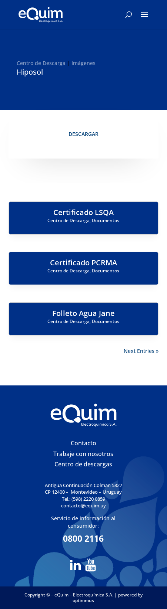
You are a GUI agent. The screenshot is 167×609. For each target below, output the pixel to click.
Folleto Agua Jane (83, 313)
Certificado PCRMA (83, 263)
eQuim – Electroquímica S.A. (84, 595)
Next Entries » (141, 350)
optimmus (83, 600)
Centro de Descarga (41, 63)
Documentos (105, 220)
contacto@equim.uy (83, 505)
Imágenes (83, 63)
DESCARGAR (83, 133)
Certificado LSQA (83, 212)
